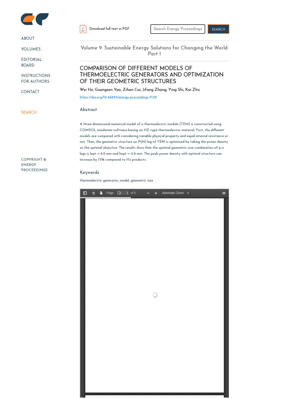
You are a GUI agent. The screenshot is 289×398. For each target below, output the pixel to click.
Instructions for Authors (35, 79)
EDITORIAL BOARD (31, 63)
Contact (30, 92)
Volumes (31, 49)
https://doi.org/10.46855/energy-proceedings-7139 (118, 97)
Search (29, 113)
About (28, 39)
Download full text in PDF (105, 29)
